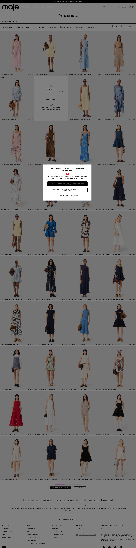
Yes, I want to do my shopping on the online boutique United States (68, 184)
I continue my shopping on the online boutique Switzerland (68, 190)
